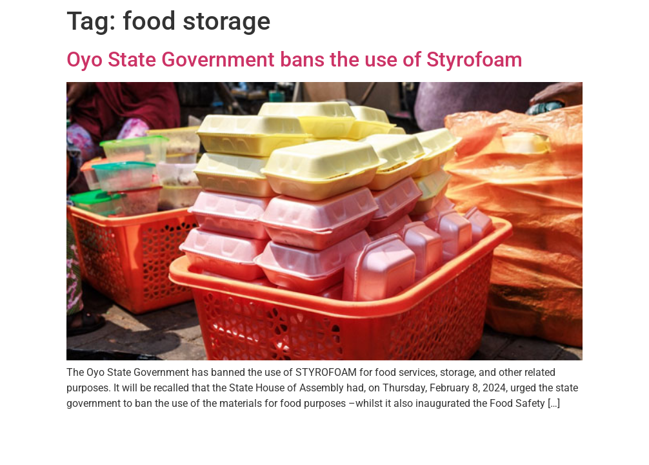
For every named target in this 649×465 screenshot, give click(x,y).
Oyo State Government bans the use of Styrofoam (294, 59)
